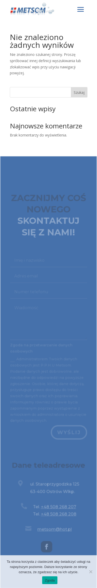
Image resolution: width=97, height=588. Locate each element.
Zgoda (50, 580)
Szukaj (79, 92)
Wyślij (68, 434)
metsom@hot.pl (54, 530)
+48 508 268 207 (58, 508)
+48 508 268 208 (58, 515)
